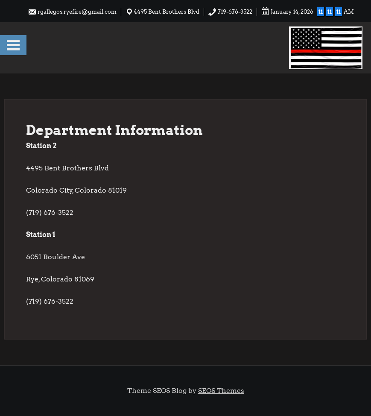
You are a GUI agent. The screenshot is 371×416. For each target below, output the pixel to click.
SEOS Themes (221, 391)
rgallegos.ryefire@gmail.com (72, 12)
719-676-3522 (230, 12)
